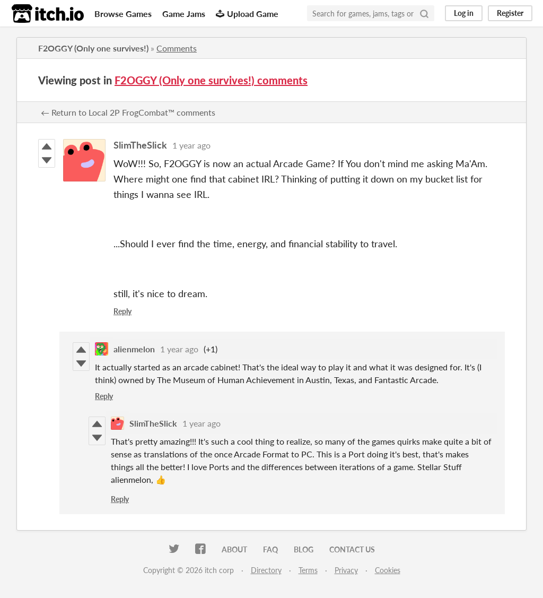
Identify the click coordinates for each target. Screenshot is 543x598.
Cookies (387, 570)
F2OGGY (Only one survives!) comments (211, 80)
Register (510, 13)
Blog (303, 549)
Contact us (352, 549)
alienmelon (134, 349)
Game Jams (183, 13)
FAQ (270, 549)
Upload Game (247, 13)
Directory (266, 570)
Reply (122, 311)
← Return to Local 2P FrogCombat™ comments (128, 112)
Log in (464, 13)
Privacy (346, 570)
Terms (308, 570)
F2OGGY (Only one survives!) (93, 48)
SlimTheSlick (140, 145)
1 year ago (191, 145)
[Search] (424, 13)
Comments (176, 48)
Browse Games (123, 13)
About (234, 549)
